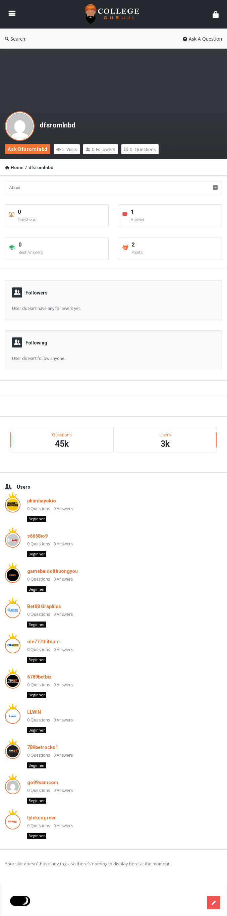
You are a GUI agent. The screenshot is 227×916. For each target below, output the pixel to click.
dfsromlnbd (57, 125)
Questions (140, 149)
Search (15, 39)
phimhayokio (41, 500)
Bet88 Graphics (44, 606)
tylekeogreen (42, 817)
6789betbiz (39, 677)
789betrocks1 (42, 747)
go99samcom (42, 782)
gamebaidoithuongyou (52, 571)
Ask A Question (202, 39)
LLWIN (34, 712)
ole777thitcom (43, 641)
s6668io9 (37, 536)
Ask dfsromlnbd (28, 149)
